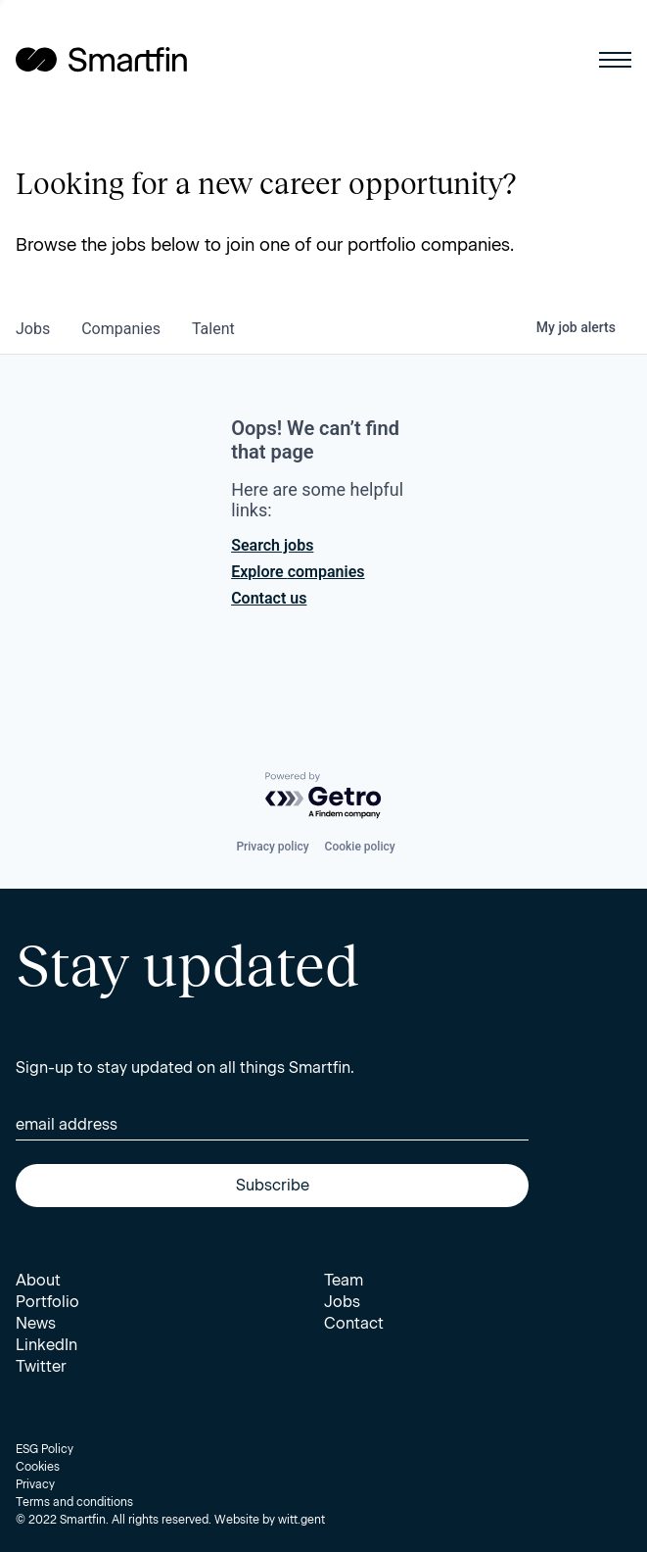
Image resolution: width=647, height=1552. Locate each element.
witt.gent (301, 1520)
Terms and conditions (74, 1502)
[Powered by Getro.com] (324, 796)
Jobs (342, 1301)
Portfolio (47, 1301)
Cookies (38, 1467)
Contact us (268, 598)
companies (121, 328)
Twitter (41, 1366)
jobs (33, 328)
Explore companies (297, 571)
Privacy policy (272, 846)
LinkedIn (46, 1344)
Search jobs (272, 545)
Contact (354, 1323)
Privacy (35, 1484)
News (36, 1323)
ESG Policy (44, 1449)
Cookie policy (360, 846)
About (38, 1280)
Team (343, 1280)
